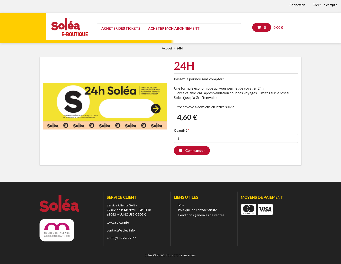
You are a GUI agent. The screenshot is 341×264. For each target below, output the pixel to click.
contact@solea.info (121, 230)
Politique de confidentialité (197, 210)
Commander (191, 150)
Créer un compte (325, 5)
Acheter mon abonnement (174, 28)
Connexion (297, 5)
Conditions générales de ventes (201, 215)
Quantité (180, 130)
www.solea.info (118, 222)
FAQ (181, 205)
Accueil (167, 48)
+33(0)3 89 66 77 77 (121, 238)
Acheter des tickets (120, 28)
